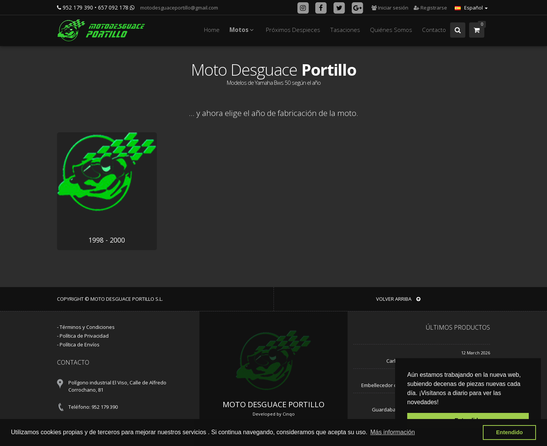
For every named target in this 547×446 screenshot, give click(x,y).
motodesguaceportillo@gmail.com (178, 7)
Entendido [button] (509, 432)
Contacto (434, 30)
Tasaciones (345, 30)
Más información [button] (392, 432)
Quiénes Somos (391, 30)
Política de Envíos (80, 344)
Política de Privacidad (84, 335)
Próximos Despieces (293, 30)
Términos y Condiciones (87, 327)
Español (471, 7)
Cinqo (289, 414)
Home (212, 30)
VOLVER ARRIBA (398, 298)
